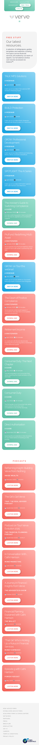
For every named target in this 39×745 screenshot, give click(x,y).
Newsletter (7, 726)
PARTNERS (6, 718)
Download (12, 223)
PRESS (5, 721)
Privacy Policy (8, 736)
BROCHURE (7, 723)
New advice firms (10, 708)
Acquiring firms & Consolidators (15, 713)
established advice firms (12, 711)
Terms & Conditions (10, 734)
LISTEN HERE (12, 485)
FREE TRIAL (25, 5)
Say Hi (5, 728)
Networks (7, 716)
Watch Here (12, 96)
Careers (6, 731)
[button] (19, 21)
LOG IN (19, 8)
